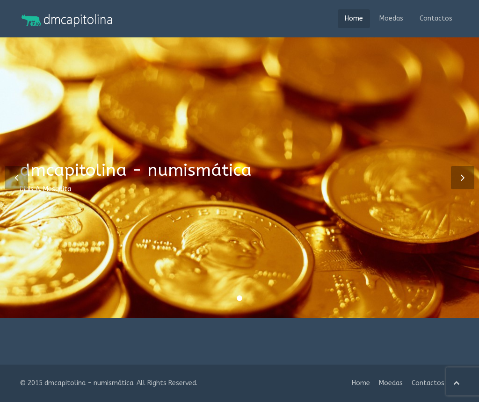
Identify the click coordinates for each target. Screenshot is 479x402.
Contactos (436, 18)
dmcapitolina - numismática (88, 383)
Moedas (391, 18)
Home (354, 18)
